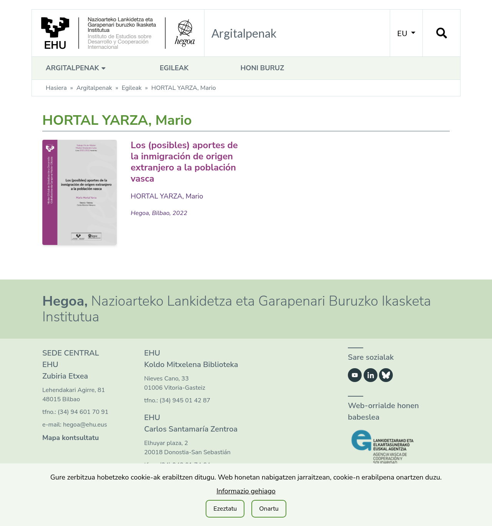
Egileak (174, 68)
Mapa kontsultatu (70, 437)
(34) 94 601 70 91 (83, 412)
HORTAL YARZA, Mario (167, 196)
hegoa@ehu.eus (85, 424)
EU (406, 33)
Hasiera (56, 88)
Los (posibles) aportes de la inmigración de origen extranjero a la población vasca (185, 161)
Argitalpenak (77, 68)
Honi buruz (262, 68)
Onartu (269, 508)
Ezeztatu (225, 508)
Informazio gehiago (246, 491)
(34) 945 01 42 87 (185, 400)
